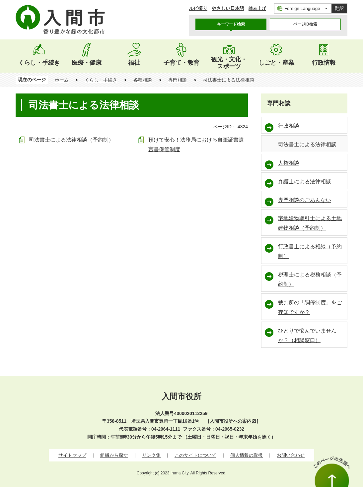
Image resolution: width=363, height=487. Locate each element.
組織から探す (114, 455)
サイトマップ (72, 455)
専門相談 (177, 80)
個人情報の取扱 (246, 455)
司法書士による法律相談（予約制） (71, 140)
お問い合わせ (291, 455)
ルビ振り (198, 8)
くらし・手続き (101, 80)
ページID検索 (305, 24)
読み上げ (257, 8)
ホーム (62, 80)
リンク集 (151, 455)
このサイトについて (195, 455)
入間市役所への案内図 (233, 421)
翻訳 (339, 8)
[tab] (230, 24)
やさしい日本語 (228, 8)
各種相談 (142, 80)
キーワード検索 (231, 24)
